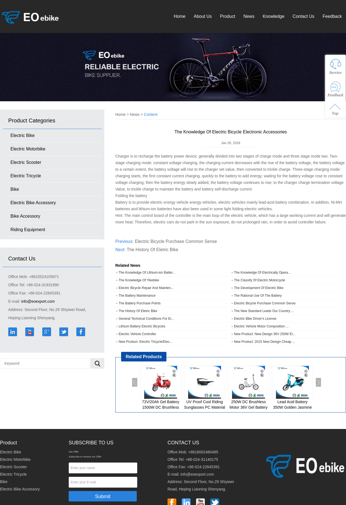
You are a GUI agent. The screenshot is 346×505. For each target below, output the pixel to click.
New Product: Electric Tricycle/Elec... (145, 342)
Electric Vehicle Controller (137, 334)
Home (180, 16)
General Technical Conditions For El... (146, 319)
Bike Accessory (25, 216)
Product (227, 16)
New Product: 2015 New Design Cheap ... (264, 342)
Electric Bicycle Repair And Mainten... (146, 288)
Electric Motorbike (27, 149)
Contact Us (303, 16)
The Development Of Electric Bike (258, 288)
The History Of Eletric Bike (152, 249)
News (248, 16)
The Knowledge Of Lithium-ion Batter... (147, 272)
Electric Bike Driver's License (255, 319)
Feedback (332, 16)
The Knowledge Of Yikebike (139, 280)
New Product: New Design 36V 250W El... (264, 334)
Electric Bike (22, 135)
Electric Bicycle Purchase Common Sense (176, 241)
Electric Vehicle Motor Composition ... (261, 326)
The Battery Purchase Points (140, 303)
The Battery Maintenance (137, 296)
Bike (14, 189)
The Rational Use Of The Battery (258, 296)
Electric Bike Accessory (33, 202)
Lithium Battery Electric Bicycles (142, 326)
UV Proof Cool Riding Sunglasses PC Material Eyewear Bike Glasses (204, 407)
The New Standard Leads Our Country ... (264, 311)
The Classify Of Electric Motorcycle (259, 280)
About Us (203, 16)
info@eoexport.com (38, 301)
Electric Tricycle (25, 175)
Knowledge (273, 16)
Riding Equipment (27, 229)
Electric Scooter (25, 162)
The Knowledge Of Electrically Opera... (262, 272)
